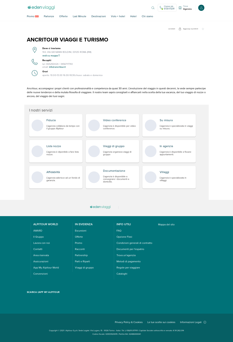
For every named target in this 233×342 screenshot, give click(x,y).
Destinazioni (98, 16)
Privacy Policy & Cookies (129, 322)
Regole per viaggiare (128, 267)
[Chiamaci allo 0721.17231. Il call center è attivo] (167, 8)
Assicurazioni (40, 261)
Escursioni (80, 230)
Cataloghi (121, 274)
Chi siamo (147, 16)
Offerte (63, 16)
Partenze (49, 16)
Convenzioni (40, 274)
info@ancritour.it (57, 67)
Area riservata (41, 255)
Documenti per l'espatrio (130, 249)
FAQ (118, 230)
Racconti (80, 249)
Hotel (133, 16)
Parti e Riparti (82, 261)
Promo (30, 16)
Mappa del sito (166, 224)
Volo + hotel (118, 16)
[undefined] (180, 29)
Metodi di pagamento (128, 261)
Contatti (37, 249)
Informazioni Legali (193, 322)
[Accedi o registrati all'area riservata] (201, 8)
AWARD (37, 230)
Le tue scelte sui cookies (161, 322)
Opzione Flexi (124, 237)
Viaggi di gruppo (84, 267)
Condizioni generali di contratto (134, 243)
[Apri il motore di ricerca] (153, 7)
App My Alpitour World (46, 267)
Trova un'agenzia (126, 255)
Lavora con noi (41, 243)
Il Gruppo (38, 237)
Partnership (81, 255)
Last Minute (79, 16)
